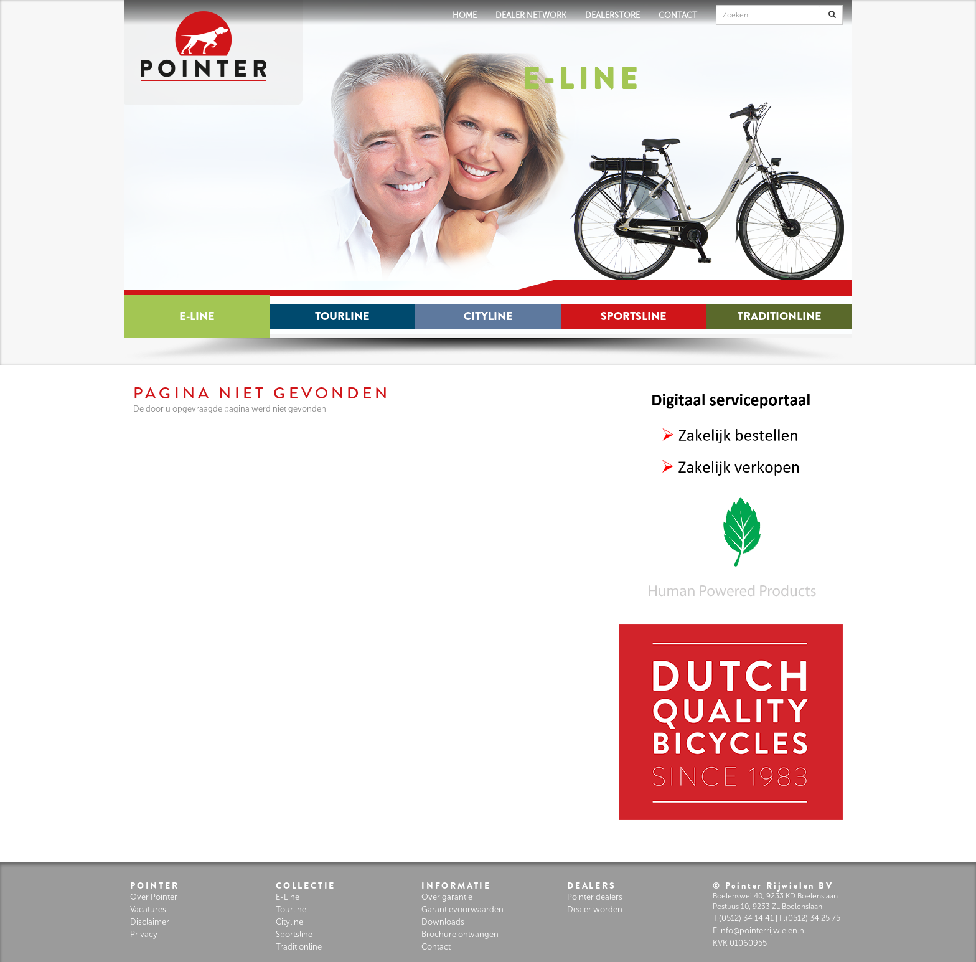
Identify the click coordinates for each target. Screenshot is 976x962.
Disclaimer (149, 922)
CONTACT (678, 15)
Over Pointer (153, 897)
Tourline (342, 316)
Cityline (488, 316)
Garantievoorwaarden (462, 909)
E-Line (197, 316)
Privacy (143, 934)
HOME (465, 15)
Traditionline (780, 316)
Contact (436, 946)
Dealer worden (594, 909)
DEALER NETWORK (530, 15)
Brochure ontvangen (460, 934)
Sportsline (634, 316)
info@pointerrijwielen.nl (762, 930)
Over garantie (446, 897)
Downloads (442, 922)
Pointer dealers (594, 897)
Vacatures (148, 909)
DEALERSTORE (612, 15)
